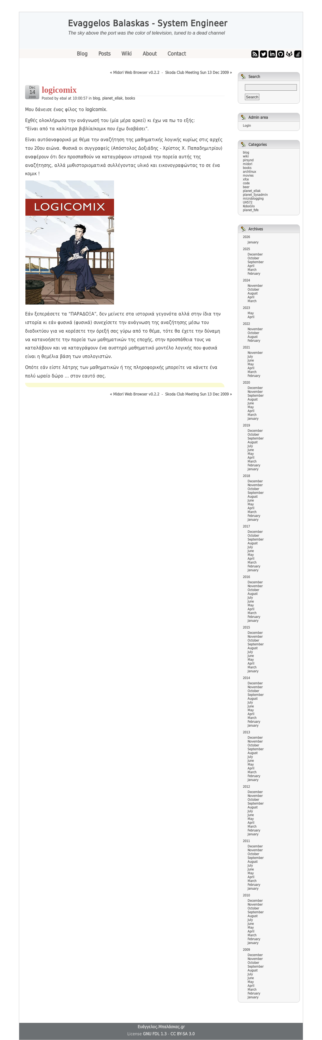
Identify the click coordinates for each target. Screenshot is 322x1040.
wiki (246, 156)
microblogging (253, 199)
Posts (105, 54)
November (255, 286)
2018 (246, 476)
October (253, 258)
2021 (246, 347)
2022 (246, 324)
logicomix (95, 109)
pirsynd (248, 160)
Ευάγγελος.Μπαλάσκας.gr (161, 1026)
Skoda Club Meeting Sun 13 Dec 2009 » (198, 72)
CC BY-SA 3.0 (182, 1033)
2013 (246, 732)
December (255, 254)
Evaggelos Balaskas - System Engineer (147, 23)
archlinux (249, 172)
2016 (246, 577)
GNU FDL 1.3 (155, 1033)
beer (246, 187)
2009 (246, 950)
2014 (246, 678)
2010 (246, 895)
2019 (246, 425)
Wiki (127, 54)
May (251, 313)
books (130, 98)
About (150, 54)
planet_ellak (112, 98)
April (251, 266)
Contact (176, 54)
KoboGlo (249, 206)
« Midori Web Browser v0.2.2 (134, 72)
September (256, 262)
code (246, 183)
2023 (246, 308)
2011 (246, 841)
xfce (246, 179)
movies (248, 176)
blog (96, 98)
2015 (246, 627)
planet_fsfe (250, 210)
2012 (246, 787)
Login (247, 126)
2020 (246, 383)
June (251, 360)
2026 (246, 237)
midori (247, 164)
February (254, 274)
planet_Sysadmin (255, 195)
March (252, 270)
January (253, 242)
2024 (246, 280)
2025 (246, 249)
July (250, 357)
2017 (246, 526)
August (253, 293)
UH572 (247, 202)
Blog (83, 54)
